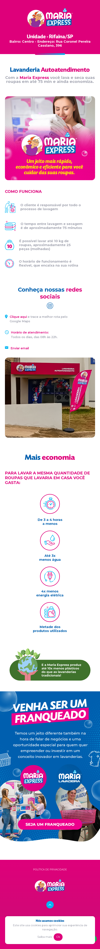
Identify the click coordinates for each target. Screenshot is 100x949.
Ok (58, 936)
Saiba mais (44, 936)
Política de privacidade (50, 869)
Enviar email (20, 348)
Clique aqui (18, 317)
